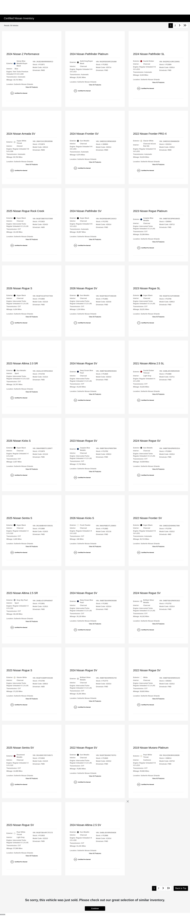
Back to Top (180, 888)
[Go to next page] (179, 25)
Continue (95, 908)
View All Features (32, 87)
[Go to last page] (185, 25)
